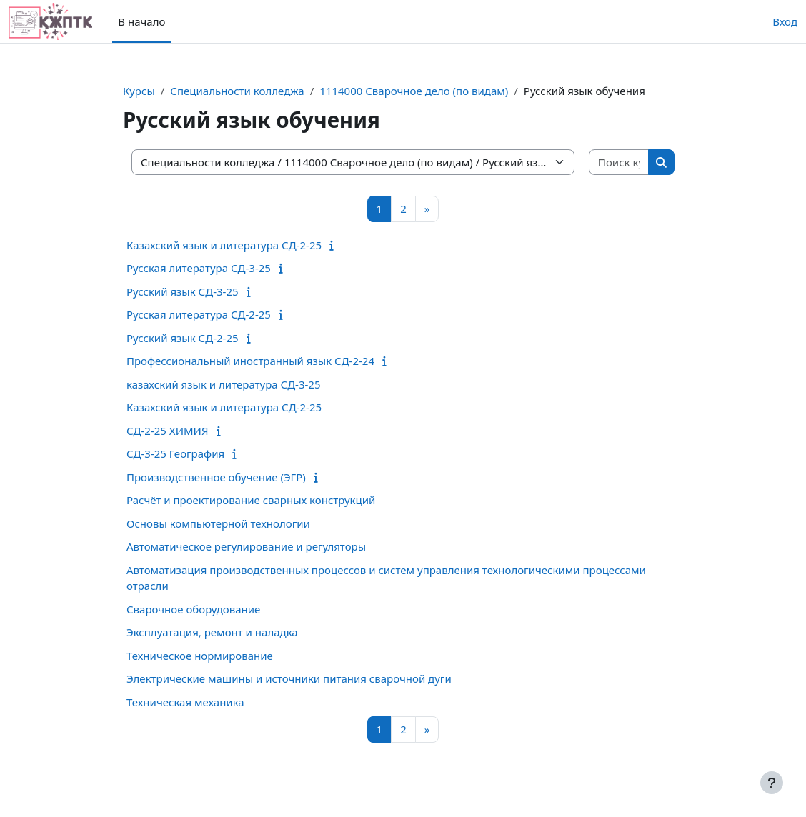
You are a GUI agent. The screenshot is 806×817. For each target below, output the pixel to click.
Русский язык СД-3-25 (182, 291)
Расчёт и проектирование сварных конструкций (250, 500)
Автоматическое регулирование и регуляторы (246, 546)
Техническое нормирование (199, 655)
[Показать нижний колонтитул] (771, 782)
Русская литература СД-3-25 (198, 268)
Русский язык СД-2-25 (182, 338)
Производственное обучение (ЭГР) (216, 477)
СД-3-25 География (175, 453)
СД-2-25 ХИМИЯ (167, 430)
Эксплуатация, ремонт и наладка (212, 632)
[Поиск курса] (619, 162)
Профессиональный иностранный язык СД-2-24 (250, 361)
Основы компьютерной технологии (218, 523)
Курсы (139, 91)
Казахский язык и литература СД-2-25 (224, 245)
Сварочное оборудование (193, 609)
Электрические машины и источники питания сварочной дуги (289, 678)
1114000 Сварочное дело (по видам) (413, 91)
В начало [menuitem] (141, 21)
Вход (784, 21)
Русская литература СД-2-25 (198, 314)
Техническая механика (185, 702)
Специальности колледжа (237, 91)
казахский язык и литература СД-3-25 (223, 384)
